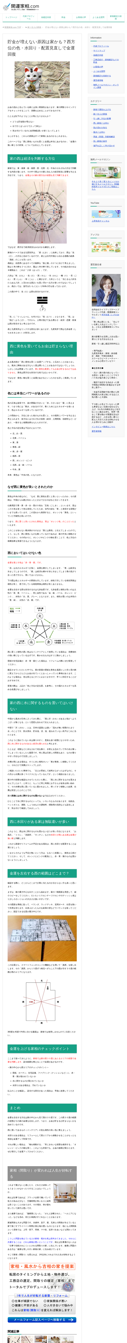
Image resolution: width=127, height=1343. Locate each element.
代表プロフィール (29, 17)
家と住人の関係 (100, 114)
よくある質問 (98, 17)
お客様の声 (81, 17)
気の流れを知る (100, 128)
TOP (13, 27)
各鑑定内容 (46, 17)
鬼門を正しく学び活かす (104, 146)
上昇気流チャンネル (100, 221)
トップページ (11, 17)
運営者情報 (98, 80)
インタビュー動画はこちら (103, 427)
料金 (63, 17)
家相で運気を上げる (102, 110)
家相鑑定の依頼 (116, 17)
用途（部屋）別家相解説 (104, 137)
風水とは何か (99, 132)
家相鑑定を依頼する (102, 76)
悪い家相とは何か (101, 123)
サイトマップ (99, 51)
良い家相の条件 (100, 141)
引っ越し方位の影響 (102, 119)
